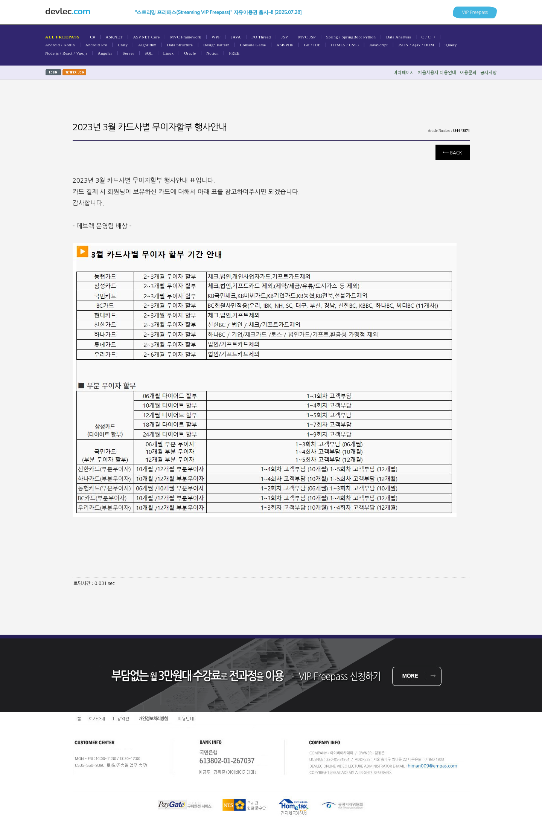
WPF (216, 37)
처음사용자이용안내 (437, 72)
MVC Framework (185, 37)
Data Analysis (398, 37)
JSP (284, 37)
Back (452, 152)
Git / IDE (312, 45)
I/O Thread (261, 37)
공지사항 (488, 72)
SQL (149, 53)
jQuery (451, 45)
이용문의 (468, 72)
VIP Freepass (475, 12)
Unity (123, 45)
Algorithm (147, 45)
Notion (212, 53)
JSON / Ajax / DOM (416, 45)
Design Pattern (216, 45)
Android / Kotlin (60, 45)
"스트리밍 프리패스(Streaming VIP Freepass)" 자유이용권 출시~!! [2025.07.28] (218, 12)
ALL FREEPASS (62, 37)
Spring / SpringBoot (344, 37)
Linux (168, 53)
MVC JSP (307, 37)
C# (92, 37)
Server (128, 53)
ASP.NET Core (146, 37)
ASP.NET (113, 37)
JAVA (236, 37)
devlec (67, 11)
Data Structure (180, 45)
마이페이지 (403, 72)
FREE (234, 53)
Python (369, 37)
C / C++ (428, 37)
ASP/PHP (285, 45)
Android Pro (96, 45)
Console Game (253, 45)
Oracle (190, 53)
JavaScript (378, 45)
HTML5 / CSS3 (345, 45)
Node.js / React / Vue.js (66, 53)
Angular (105, 53)
